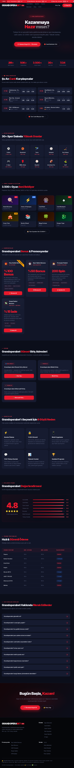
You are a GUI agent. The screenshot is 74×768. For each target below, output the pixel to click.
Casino (43, 3)
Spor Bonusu (14, 745)
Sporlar (37, 3)
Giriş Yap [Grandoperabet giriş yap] (57, 5)
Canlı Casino (47, 728)
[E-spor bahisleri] (8, 163)
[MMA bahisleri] (22, 163)
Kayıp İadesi (14, 751)
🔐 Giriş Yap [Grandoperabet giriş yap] (47, 707)
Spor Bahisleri (48, 722)
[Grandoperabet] (18, 723)
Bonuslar (29, 7)
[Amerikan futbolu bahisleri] (51, 163)
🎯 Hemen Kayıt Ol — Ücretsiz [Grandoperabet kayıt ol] (27, 44)
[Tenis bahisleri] (37, 151)
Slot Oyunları (47, 731)
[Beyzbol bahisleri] (37, 163)
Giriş (35, 7)
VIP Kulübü (14, 753)
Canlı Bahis (30, 3)
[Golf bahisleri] (65, 163)
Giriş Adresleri (47, 745)
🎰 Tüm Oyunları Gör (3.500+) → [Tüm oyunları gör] (37, 231)
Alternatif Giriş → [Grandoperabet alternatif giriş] (19, 397)
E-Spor (46, 737)
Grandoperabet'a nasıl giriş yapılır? (36, 623)
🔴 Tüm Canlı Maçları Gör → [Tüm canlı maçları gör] (37, 116)
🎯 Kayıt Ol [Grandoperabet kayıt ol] (67, 5)
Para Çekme (47, 753)
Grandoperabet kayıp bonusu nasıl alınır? (36, 661)
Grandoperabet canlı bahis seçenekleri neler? (36, 642)
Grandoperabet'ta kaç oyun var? (36, 648)
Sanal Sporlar (48, 734)
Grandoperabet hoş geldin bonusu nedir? (36, 629)
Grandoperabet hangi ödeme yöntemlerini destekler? (36, 674)
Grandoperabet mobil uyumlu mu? (36, 654)
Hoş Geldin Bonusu (16, 742)
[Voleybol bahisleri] (51, 151)
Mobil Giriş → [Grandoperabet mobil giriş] (55, 376)
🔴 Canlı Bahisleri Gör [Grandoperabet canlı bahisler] (50, 44)
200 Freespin (14, 748)
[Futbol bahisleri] (8, 151)
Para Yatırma (47, 751)
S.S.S (40, 7)
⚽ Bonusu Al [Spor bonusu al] (37, 290)
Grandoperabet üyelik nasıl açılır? (36, 667)
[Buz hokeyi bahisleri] (65, 151)
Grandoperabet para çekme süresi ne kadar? (36, 635)
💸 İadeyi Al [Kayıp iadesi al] (13, 330)
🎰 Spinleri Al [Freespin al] (61, 290)
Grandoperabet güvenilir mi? (36, 616)
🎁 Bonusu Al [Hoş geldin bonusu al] (13, 293)
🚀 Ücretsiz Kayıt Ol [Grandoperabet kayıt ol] (30, 707)
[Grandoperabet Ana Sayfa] (13, 5)
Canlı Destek (47, 748)
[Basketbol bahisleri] (22, 151)
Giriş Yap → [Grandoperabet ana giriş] (19, 376)
